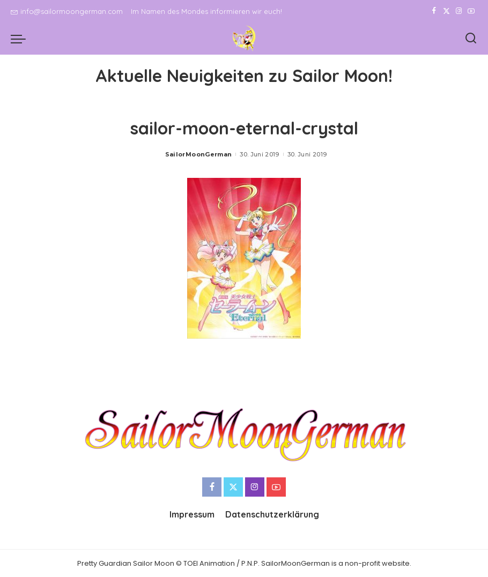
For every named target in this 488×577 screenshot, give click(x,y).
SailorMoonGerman (198, 154)
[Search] (470, 39)
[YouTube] (471, 11)
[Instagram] (459, 11)
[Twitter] (446, 11)
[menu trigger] (21, 39)
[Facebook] (434, 11)
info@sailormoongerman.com (67, 11)
